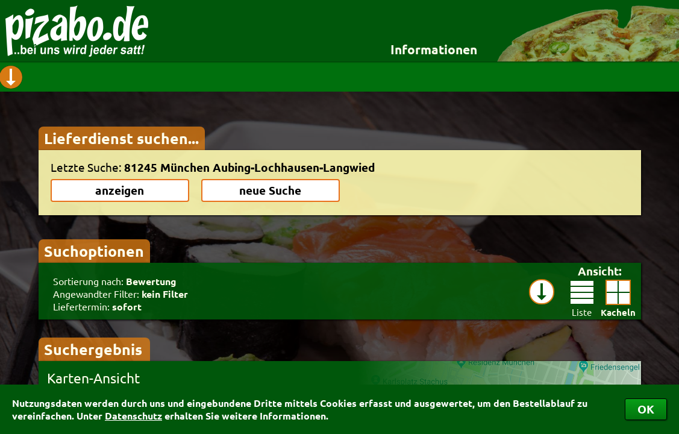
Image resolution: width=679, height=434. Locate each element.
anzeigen (119, 190)
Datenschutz (133, 415)
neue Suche (270, 190)
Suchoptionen (94, 250)
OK (645, 409)
